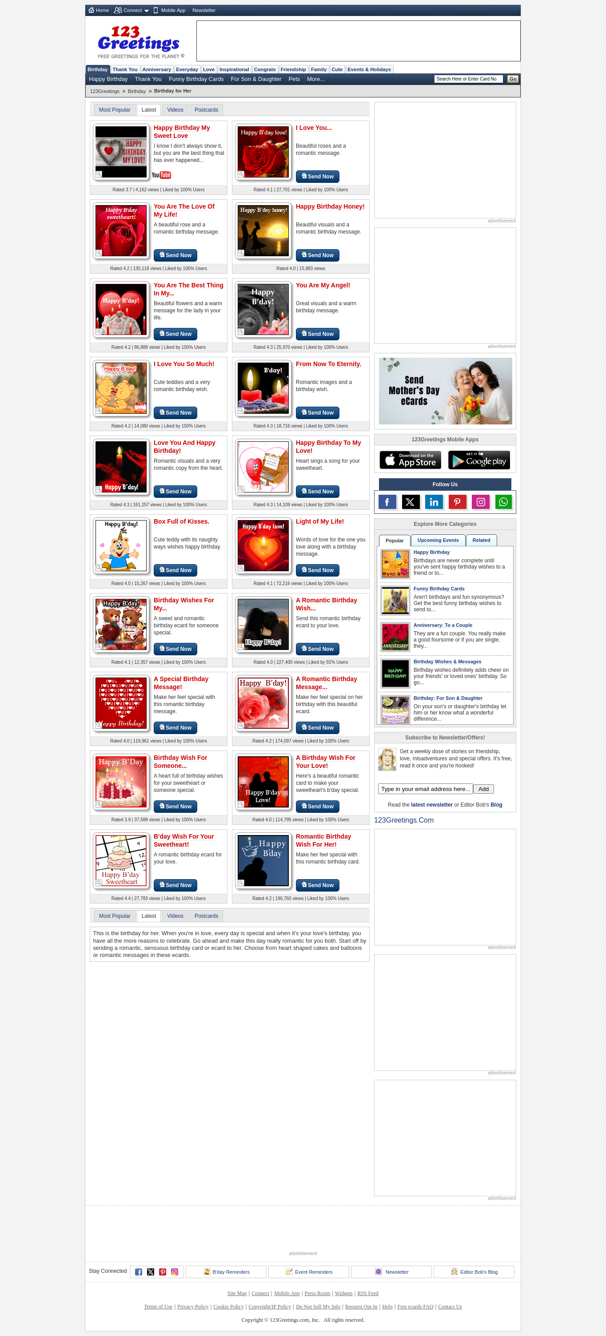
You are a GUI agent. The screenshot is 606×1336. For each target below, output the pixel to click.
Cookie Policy (228, 1307)
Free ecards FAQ (415, 1307)
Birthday (98, 69)
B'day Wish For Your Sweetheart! (184, 840)
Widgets (344, 1293)
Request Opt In (361, 1307)
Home (102, 10)
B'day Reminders (226, 1271)
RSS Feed (368, 1293)
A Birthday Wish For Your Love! (325, 761)
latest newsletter (432, 805)
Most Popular (115, 110)
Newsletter (203, 10)
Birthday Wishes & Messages (448, 661)
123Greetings (105, 91)
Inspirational (234, 69)
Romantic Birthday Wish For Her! (323, 840)
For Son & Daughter (256, 79)
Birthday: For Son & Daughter (448, 698)
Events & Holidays (369, 69)
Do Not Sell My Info (318, 1307)
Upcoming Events (438, 540)
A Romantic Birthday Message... (326, 682)
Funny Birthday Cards (196, 79)
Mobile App (173, 10)
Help (387, 1307)
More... (316, 79)
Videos (175, 110)
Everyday (187, 69)
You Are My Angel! (323, 285)
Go (513, 78)
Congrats (265, 69)
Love (209, 69)
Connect (133, 10)
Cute (337, 69)
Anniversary (157, 69)
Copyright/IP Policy (269, 1307)
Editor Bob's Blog (474, 1271)
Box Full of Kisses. (181, 521)
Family (319, 69)
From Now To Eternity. (328, 363)
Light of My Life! (320, 521)
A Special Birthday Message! (181, 682)
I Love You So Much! (184, 363)
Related (481, 540)
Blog (496, 805)
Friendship (293, 69)
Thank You (124, 69)
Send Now (318, 176)
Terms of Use (158, 1307)
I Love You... (314, 127)
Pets (294, 79)
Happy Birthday (108, 79)
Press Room (318, 1293)
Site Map (237, 1293)
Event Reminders (309, 1271)
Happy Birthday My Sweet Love (182, 131)
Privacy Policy (192, 1307)
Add (483, 789)
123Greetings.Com (404, 820)
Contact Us (450, 1307)
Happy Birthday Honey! (330, 206)
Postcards (206, 110)
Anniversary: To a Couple (443, 625)
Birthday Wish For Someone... (180, 761)
